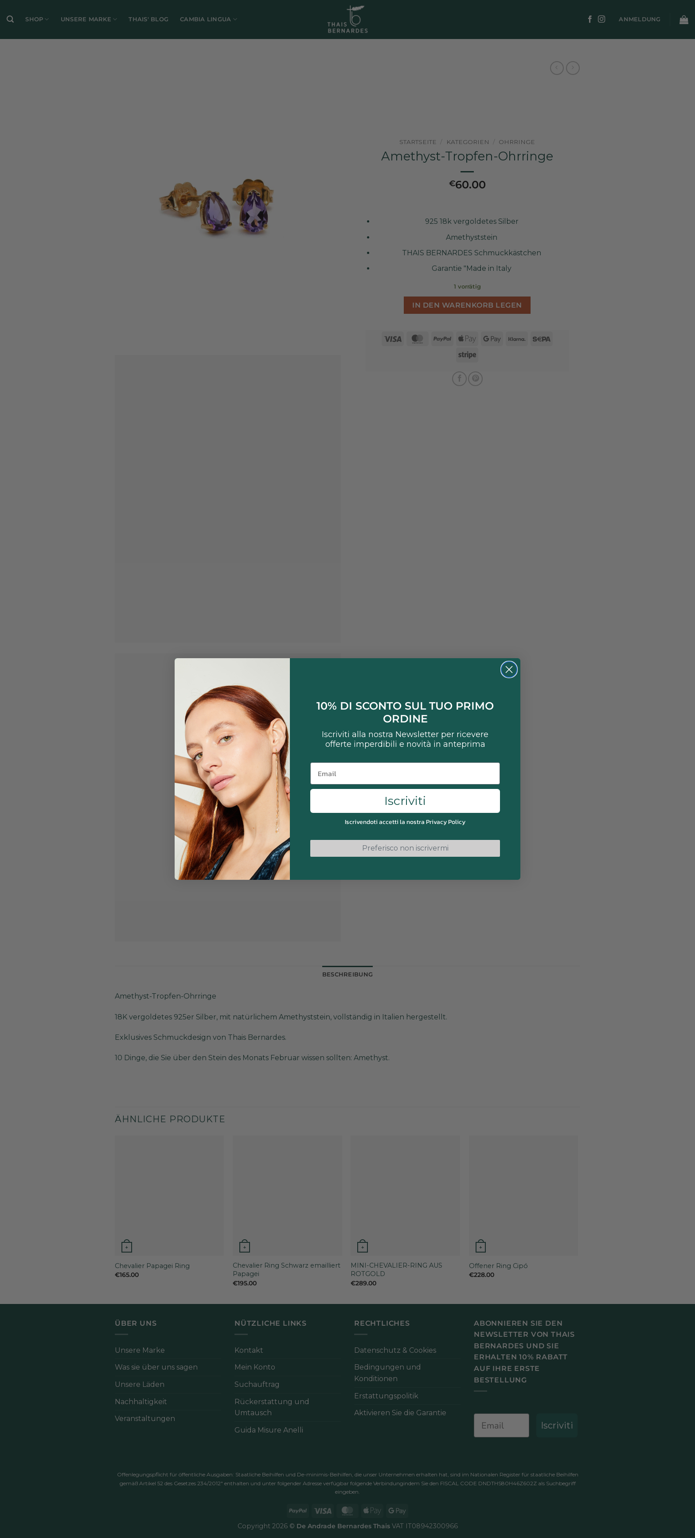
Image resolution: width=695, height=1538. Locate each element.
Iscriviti (405, 800)
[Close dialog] (509, 669)
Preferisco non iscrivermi (405, 848)
